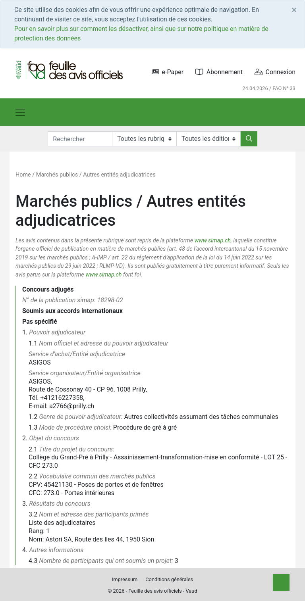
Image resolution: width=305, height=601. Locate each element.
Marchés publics (57, 174)
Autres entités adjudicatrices (119, 174)
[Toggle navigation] (20, 112)
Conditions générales (169, 579)
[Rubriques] (144, 138)
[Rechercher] (249, 138)
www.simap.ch (213, 240)
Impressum (124, 579)
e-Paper (168, 72)
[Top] (281, 582)
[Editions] (208, 138)
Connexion (275, 72)
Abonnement (219, 72)
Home (23, 174)
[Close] (294, 9)
